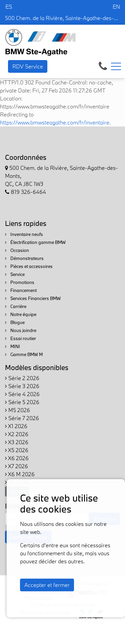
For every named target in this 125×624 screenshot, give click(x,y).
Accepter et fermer (47, 584)
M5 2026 (17, 409)
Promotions (19, 282)
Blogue (15, 322)
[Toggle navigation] (116, 66)
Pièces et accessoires (29, 266)
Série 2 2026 (22, 377)
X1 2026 (16, 425)
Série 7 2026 (22, 417)
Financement (21, 290)
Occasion (17, 250)
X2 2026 (16, 433)
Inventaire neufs (24, 234)
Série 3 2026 (22, 385)
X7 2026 (16, 466)
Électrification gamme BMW (35, 242)
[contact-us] (103, 65)
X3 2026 (16, 441)
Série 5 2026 (22, 401)
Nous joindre (20, 330)
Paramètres (38, 597)
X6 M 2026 (20, 474)
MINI (12, 346)
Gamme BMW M (24, 354)
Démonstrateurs (24, 258)
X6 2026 (17, 457)
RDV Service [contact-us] (27, 66)
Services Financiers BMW (33, 298)
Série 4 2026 (22, 393)
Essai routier (20, 338)
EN (116, 6)
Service (15, 274)
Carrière (15, 306)
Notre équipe (20, 314)
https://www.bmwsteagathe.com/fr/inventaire (54, 122)
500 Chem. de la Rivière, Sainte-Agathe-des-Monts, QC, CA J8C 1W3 (62, 17)
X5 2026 (16, 449)
